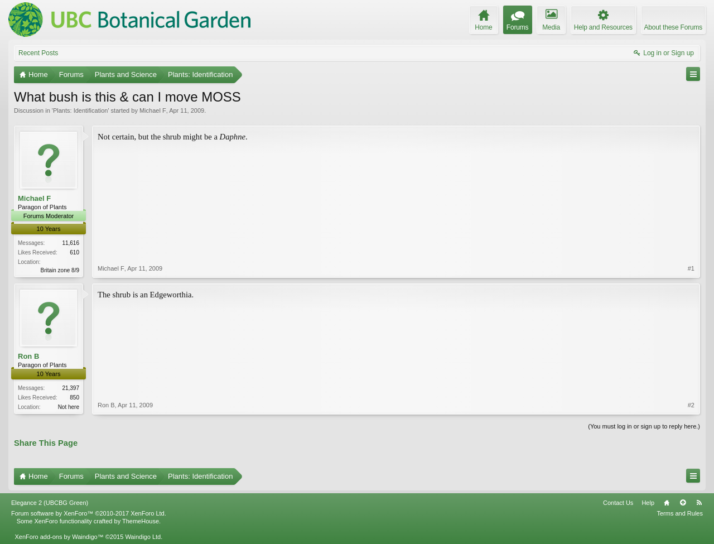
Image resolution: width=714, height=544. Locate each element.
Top (683, 503)
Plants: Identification (80, 110)
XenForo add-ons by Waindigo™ (59, 536)
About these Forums (673, 27)
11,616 (70, 243)
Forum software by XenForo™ (88, 513)
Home (666, 503)
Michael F (152, 110)
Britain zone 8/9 (60, 270)
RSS (699, 503)
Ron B (28, 356)
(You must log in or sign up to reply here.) (644, 426)
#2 (691, 405)
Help (647, 502)
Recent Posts (38, 53)
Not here (68, 407)
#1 (691, 268)
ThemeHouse (140, 521)
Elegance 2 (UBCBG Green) (49, 502)
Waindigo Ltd (143, 536)
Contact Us (618, 502)
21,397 (70, 388)
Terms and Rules (680, 513)
